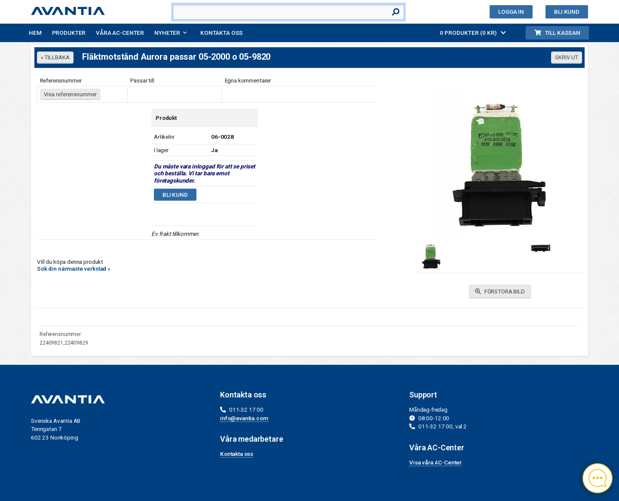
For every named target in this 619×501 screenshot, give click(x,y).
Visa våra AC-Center (435, 462)
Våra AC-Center (120, 32)
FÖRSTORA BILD (500, 291)
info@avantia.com (244, 418)
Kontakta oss (221, 32)
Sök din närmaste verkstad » (73, 268)
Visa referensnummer (70, 94)
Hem (35, 32)
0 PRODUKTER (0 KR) (473, 32)
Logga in (511, 11)
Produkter (69, 32)
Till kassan (557, 32)
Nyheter (167, 32)
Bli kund (566, 11)
